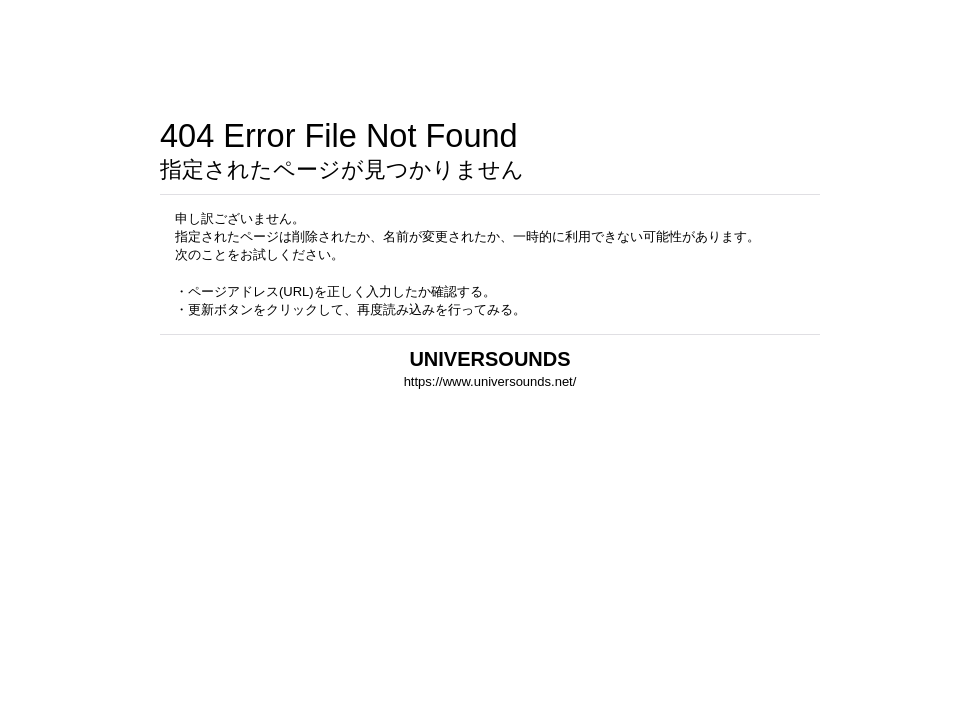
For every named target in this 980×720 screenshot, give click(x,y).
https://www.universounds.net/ (490, 381)
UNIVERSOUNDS (489, 359)
